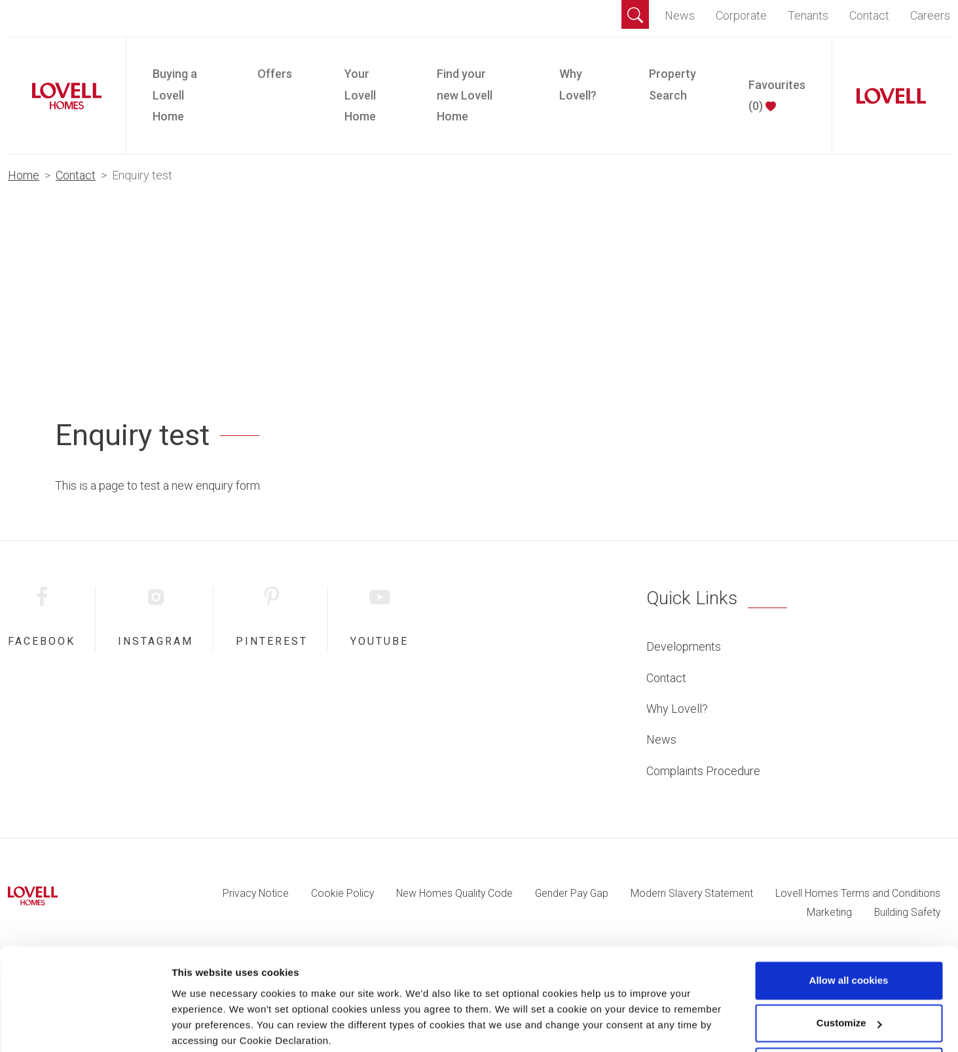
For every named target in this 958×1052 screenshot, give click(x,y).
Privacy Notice (256, 893)
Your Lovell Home (360, 95)
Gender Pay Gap (571, 893)
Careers (930, 15)
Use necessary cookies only (848, 1015)
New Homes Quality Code (454, 893)
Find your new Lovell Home (464, 95)
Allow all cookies (849, 929)
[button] (635, 14)
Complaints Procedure (703, 771)
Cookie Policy (342, 893)
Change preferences (219, 1026)
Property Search (672, 84)
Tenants (808, 15)
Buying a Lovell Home (175, 95)
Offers (274, 74)
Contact (869, 15)
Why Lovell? (578, 84)
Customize (849, 972)
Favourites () (776, 95)
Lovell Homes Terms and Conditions (857, 893)
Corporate (741, 15)
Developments (683, 646)
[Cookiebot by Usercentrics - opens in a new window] (85, 1026)
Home (23, 175)
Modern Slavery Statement (692, 893)
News (680, 15)
